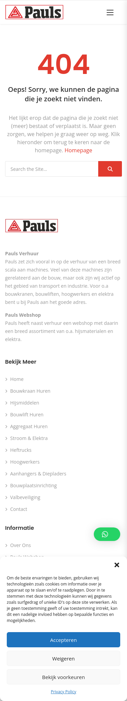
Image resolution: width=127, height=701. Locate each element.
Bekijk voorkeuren (63, 677)
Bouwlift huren (26, 414)
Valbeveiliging (25, 497)
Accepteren (63, 640)
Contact (18, 509)
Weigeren (63, 658)
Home (17, 379)
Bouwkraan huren (30, 391)
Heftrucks (20, 450)
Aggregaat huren (29, 426)
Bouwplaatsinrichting (33, 485)
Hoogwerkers (25, 462)
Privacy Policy (63, 692)
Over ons (20, 545)
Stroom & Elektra (29, 438)
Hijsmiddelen (24, 402)
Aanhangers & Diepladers (38, 473)
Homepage (78, 150)
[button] (116, 565)
